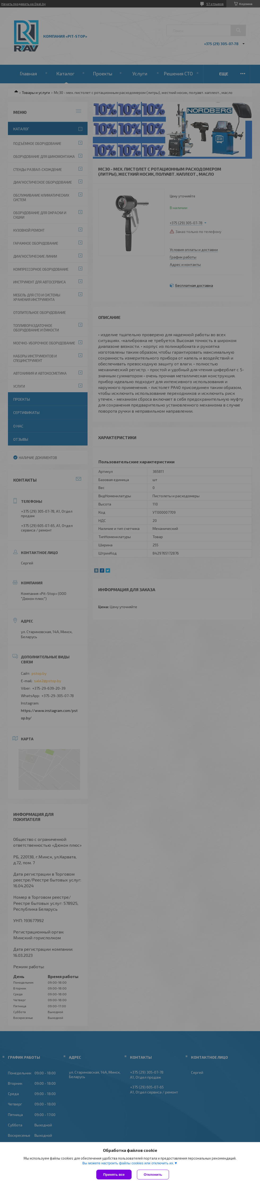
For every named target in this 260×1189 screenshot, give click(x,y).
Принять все (114, 1175)
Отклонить (153, 1175)
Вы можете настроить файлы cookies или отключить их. (128, 1163)
